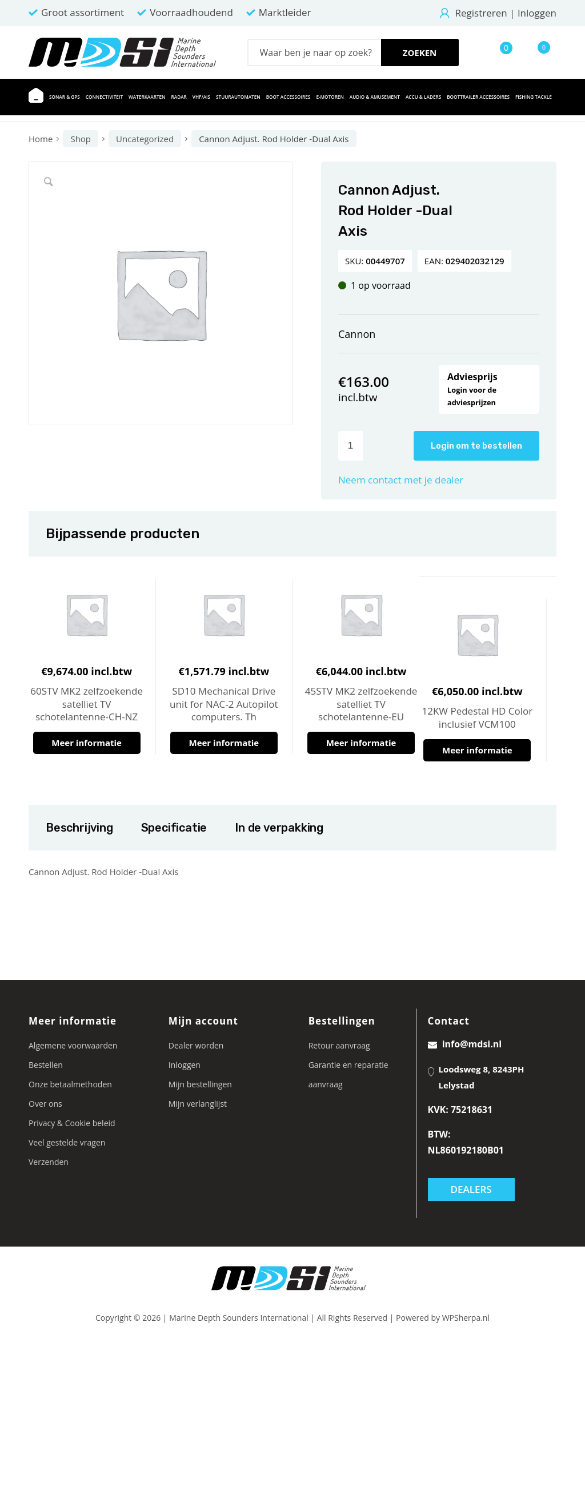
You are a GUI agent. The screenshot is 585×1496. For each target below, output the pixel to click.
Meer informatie (86, 742)
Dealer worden (196, 1045)
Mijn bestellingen (200, 1084)
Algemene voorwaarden (73, 1045)
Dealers (471, 1189)
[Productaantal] (350, 446)
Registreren (481, 12)
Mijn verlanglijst (198, 1103)
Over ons (45, 1103)
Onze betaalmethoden (70, 1084)
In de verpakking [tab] (279, 827)
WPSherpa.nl (466, 1317)
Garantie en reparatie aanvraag (348, 1074)
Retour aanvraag (339, 1045)
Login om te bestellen (476, 446)
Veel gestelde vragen (67, 1142)
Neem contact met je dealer (400, 479)
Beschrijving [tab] (79, 827)
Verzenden (49, 1161)
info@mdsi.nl (465, 1044)
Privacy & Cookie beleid (72, 1123)
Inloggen (537, 12)
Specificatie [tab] (174, 827)
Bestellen (46, 1064)
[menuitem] (36, 97)
